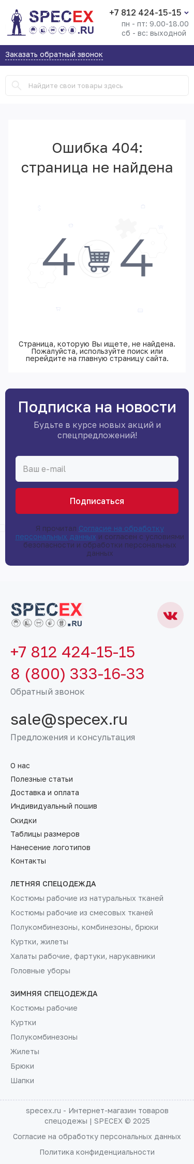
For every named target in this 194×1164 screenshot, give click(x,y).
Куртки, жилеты (39, 941)
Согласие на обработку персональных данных (90, 532)
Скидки (23, 820)
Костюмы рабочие (44, 1008)
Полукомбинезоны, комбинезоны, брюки (84, 927)
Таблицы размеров (45, 834)
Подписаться (97, 501)
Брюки (22, 1066)
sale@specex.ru (69, 719)
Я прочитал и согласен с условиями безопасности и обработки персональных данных (97, 540)
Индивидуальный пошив (53, 806)
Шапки (22, 1080)
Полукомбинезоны (44, 1037)
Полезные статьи (41, 779)
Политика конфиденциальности (97, 1151)
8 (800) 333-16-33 (77, 673)
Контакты (28, 861)
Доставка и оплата (44, 792)
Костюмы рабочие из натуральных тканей (86, 898)
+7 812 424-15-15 (145, 12)
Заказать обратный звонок (54, 55)
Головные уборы (40, 970)
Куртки (23, 1022)
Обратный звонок (47, 691)
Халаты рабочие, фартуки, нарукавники (82, 956)
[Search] (16, 85)
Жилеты (24, 1051)
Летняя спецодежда (53, 883)
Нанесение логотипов (50, 847)
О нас (20, 765)
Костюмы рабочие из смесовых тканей (81, 912)
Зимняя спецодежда (54, 993)
